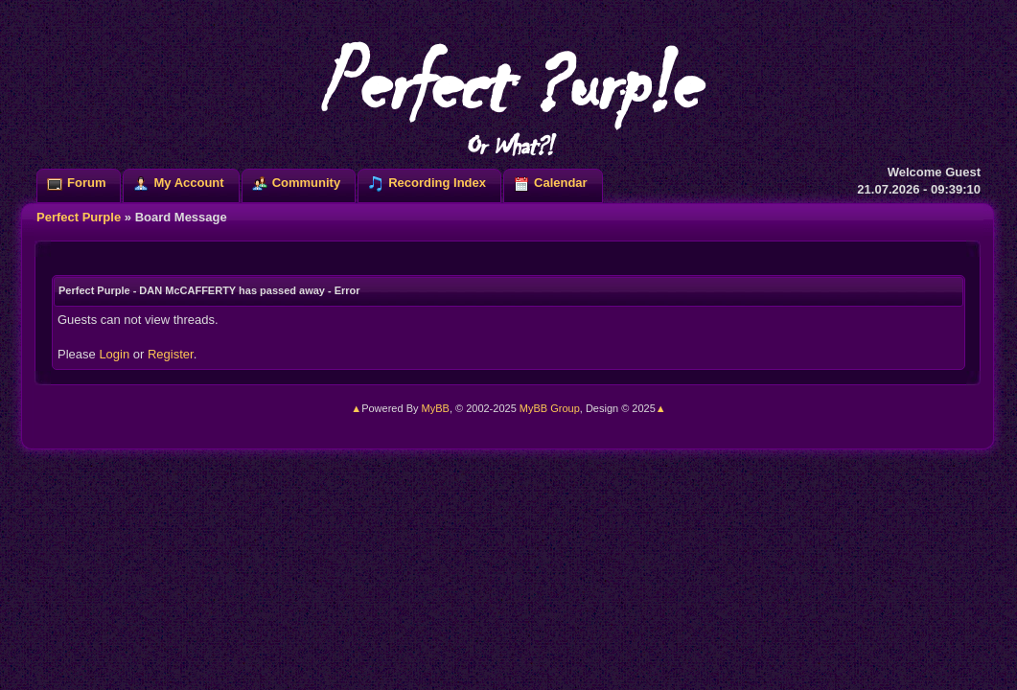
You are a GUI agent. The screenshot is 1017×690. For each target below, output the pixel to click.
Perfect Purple (78, 217)
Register (171, 354)
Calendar (561, 182)
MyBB (436, 408)
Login (114, 354)
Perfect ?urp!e (508, 96)
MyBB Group (550, 408)
